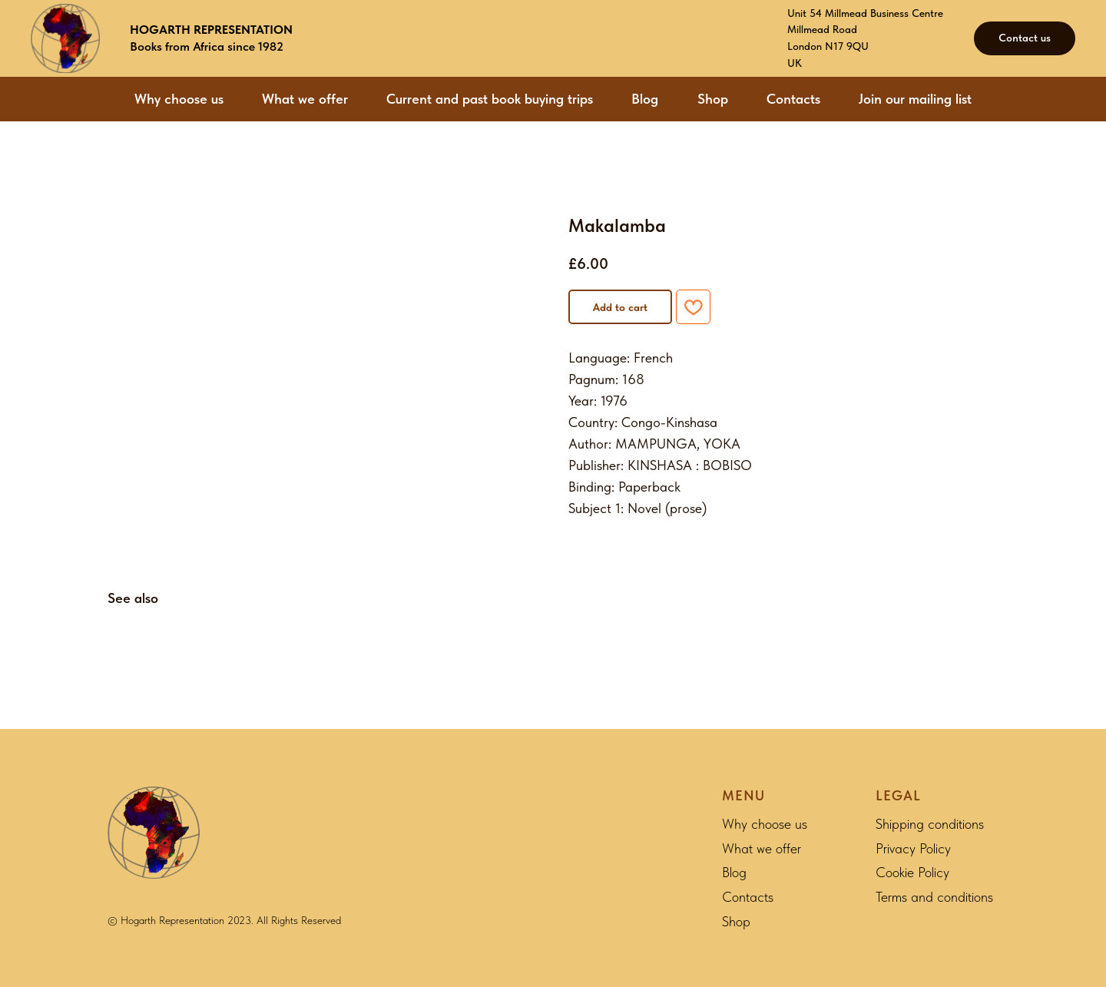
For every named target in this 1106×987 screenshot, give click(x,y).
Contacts (793, 99)
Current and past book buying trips (489, 99)
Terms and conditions (934, 897)
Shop (712, 99)
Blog (644, 99)
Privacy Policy (913, 848)
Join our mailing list (915, 99)
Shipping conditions (930, 824)
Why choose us (179, 99)
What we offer (305, 99)
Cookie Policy (912, 872)
